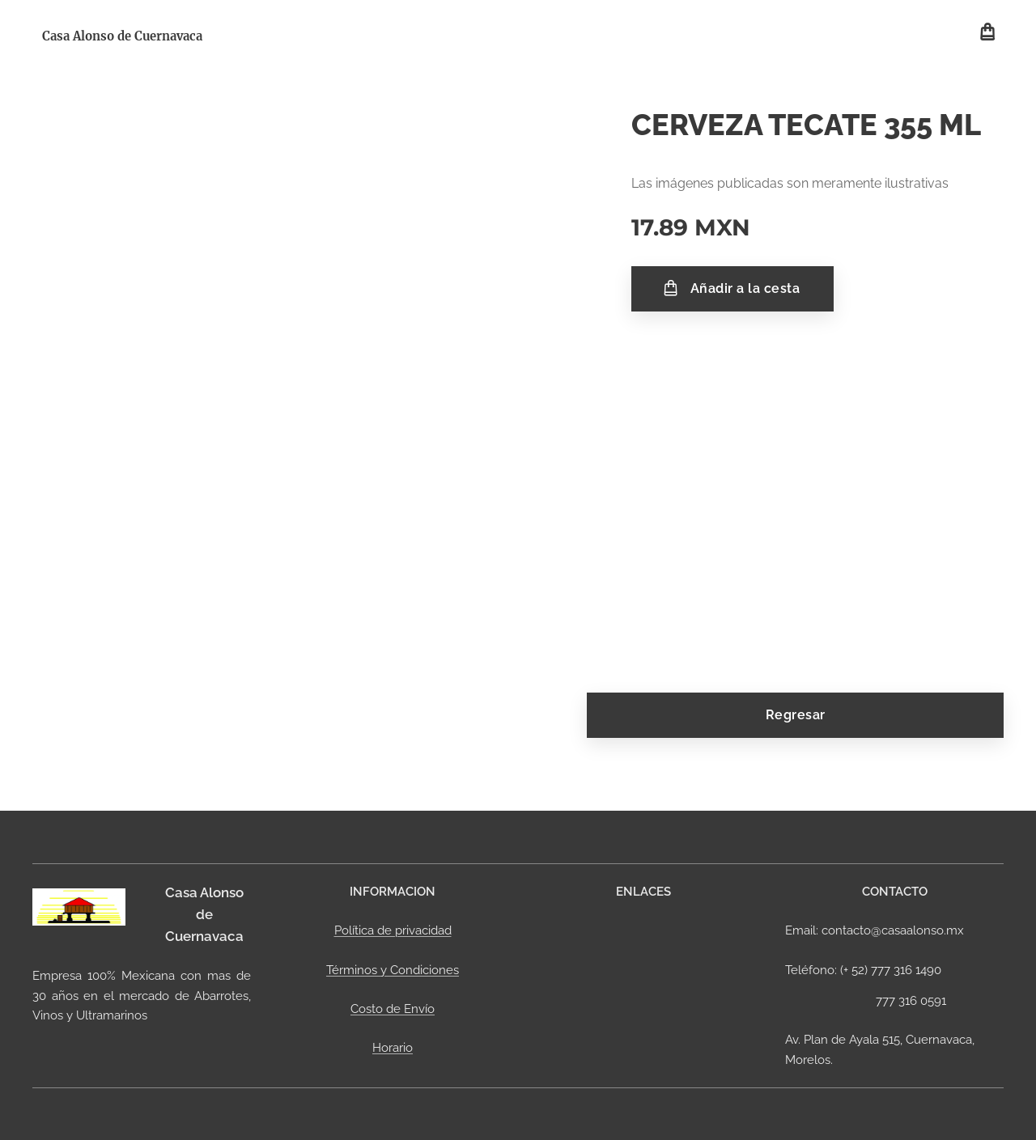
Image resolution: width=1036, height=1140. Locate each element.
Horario (392, 1047)
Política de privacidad (393, 930)
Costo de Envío (392, 1009)
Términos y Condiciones (392, 969)
